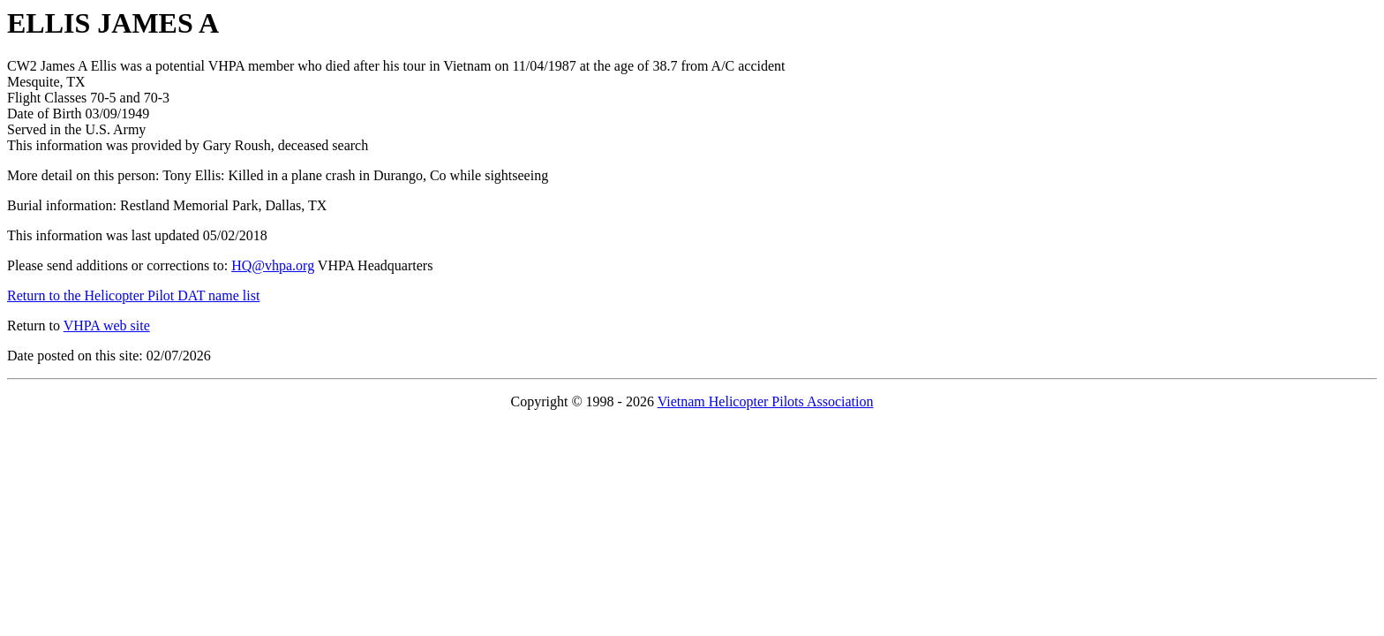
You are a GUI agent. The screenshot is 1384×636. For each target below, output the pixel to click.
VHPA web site (107, 325)
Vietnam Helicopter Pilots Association (766, 401)
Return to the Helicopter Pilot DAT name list (133, 295)
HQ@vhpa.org (272, 265)
